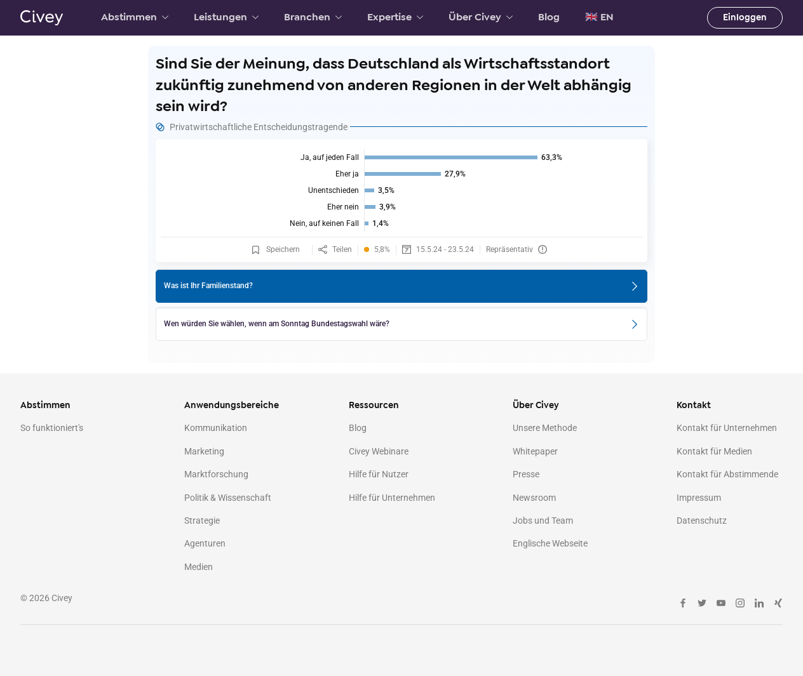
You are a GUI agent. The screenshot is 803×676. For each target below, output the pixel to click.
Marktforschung (216, 474)
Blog (549, 17)
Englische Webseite (550, 543)
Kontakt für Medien (714, 451)
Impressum (699, 498)
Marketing (204, 451)
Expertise (395, 17)
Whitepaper (535, 451)
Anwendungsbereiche (231, 405)
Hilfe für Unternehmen (392, 498)
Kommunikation (215, 428)
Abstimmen (134, 17)
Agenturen (205, 543)
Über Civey (481, 17)
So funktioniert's (51, 428)
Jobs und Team (543, 520)
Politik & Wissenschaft (227, 498)
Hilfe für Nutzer (378, 474)
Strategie (202, 520)
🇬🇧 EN (599, 17)
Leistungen (226, 17)
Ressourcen (374, 405)
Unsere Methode (545, 428)
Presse (526, 474)
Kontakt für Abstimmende (727, 474)
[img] (401, 190)
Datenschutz (702, 520)
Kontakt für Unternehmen (727, 428)
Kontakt (694, 405)
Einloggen (745, 17)
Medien (198, 567)
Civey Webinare (378, 451)
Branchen (313, 17)
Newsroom (534, 498)
